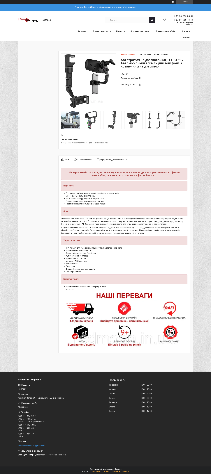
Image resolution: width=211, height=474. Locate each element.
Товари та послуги (101, 31)
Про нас (120, 31)
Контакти (186, 31)
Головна (82, 31)
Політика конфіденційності (120, 471)
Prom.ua (118, 469)
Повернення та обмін (165, 31)
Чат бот (186, 38)
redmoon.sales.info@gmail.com (31, 446)
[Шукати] (152, 20)
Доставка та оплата (139, 31)
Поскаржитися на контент (99, 471)
